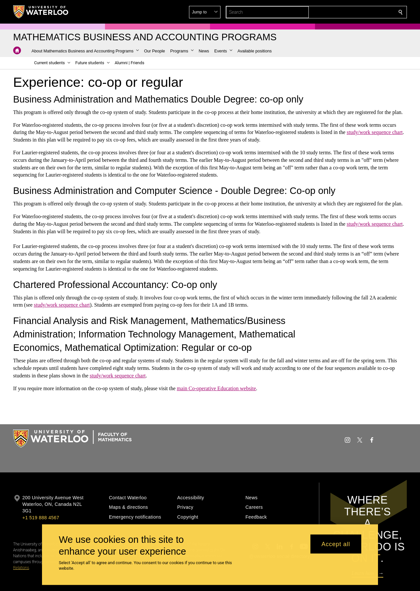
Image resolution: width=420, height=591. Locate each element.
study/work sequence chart (375, 132)
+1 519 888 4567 (40, 517)
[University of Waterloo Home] (41, 11)
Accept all (336, 544)
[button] (353, 12)
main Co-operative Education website (216, 388)
